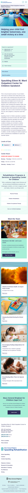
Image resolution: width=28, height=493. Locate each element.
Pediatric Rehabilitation (14, 198)
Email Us (6, 61)
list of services (17, 209)
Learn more (15, 413)
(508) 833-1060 (4, 434)
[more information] (9, 145)
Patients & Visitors (5, 463)
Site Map (3, 485)
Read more (4, 293)
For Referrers (4, 469)
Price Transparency (22, 488)
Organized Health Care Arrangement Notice (9, 488)
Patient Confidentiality (20, 485)
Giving (2, 472)
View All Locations (6, 75)
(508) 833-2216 (4, 436)
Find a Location (5, 440)
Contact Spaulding (5, 458)
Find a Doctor (5, 71)
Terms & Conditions (10, 485)
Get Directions (7, 58)
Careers (3, 456)
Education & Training (6, 467)
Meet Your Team (10, 256)
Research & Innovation (7, 465)
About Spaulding (5, 454)
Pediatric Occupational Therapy (14, 203)
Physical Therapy (14, 193)
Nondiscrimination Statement (13, 487)
